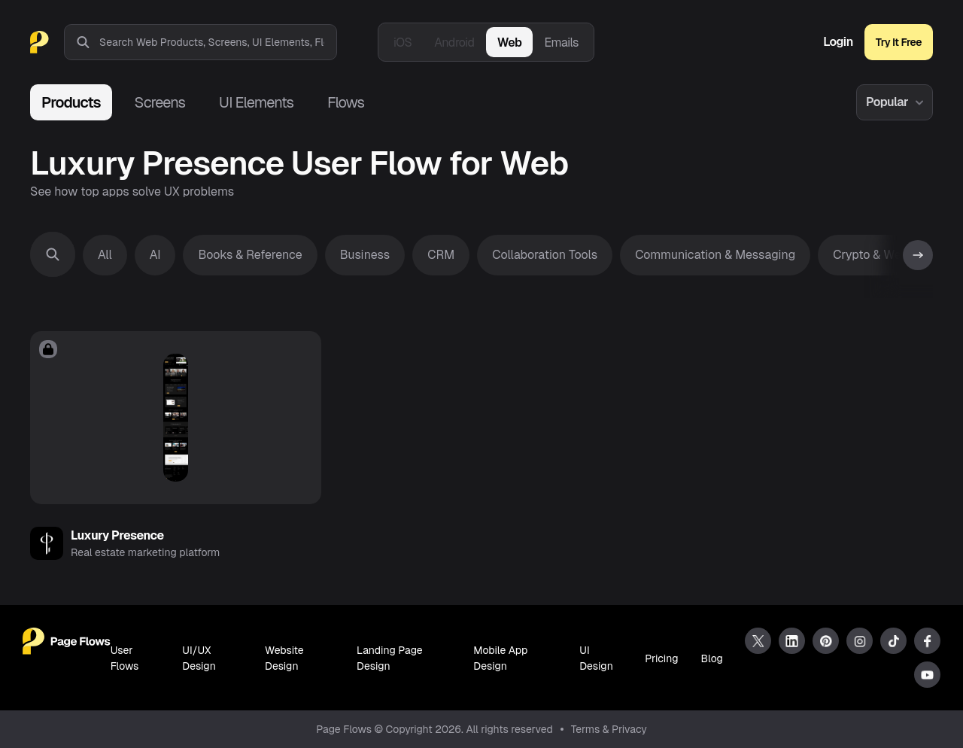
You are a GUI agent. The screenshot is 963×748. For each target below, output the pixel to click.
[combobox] (217, 42)
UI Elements (256, 102)
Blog (712, 658)
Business (365, 255)
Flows (345, 102)
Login (838, 42)
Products (71, 102)
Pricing (661, 658)
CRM (440, 255)
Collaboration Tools (544, 255)
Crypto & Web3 (874, 255)
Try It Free (899, 42)
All (105, 255)
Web (509, 42)
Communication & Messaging (715, 255)
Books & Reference (250, 255)
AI (155, 255)
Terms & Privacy (609, 729)
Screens (160, 102)
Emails (561, 42)
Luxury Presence (117, 535)
